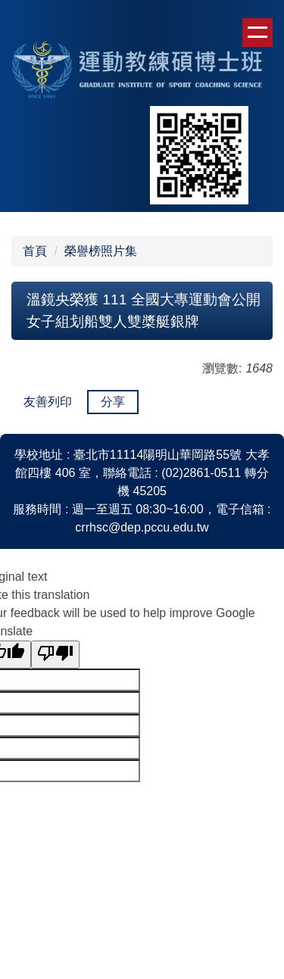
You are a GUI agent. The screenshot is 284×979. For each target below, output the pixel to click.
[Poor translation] (55, 655)
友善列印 (47, 401)
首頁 (35, 251)
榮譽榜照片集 (100, 251)
